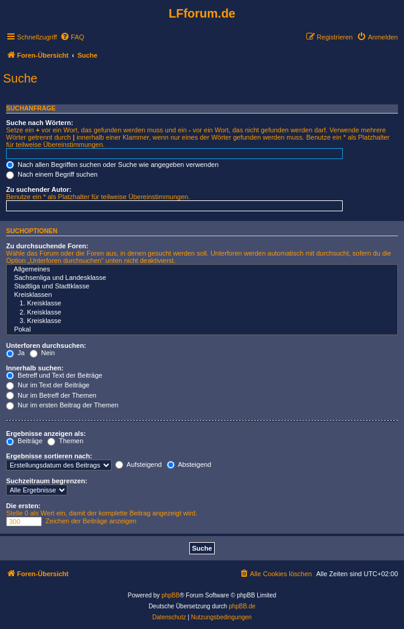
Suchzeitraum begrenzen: (46, 480)
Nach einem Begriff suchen (52, 174)
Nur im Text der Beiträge (47, 385)
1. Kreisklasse (202, 303)
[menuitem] (72, 37)
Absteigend (189, 464)
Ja (15, 352)
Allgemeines (202, 269)
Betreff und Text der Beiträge (54, 375)
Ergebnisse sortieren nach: (49, 456)
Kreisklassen (202, 295)
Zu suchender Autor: (39, 189)
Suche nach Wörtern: (39, 122)
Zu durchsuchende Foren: (47, 246)
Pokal (202, 329)
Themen (65, 440)
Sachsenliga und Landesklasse (202, 278)
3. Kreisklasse (202, 321)
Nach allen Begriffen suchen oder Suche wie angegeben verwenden (112, 164)
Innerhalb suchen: (35, 368)
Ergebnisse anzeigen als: (46, 433)
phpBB (170, 595)
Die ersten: (23, 505)
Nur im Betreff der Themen (51, 395)
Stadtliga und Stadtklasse (202, 286)
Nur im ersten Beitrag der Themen (62, 405)
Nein (42, 352)
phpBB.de (242, 606)
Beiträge (24, 440)
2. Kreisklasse (202, 312)
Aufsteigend (138, 464)
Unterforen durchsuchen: (46, 345)
